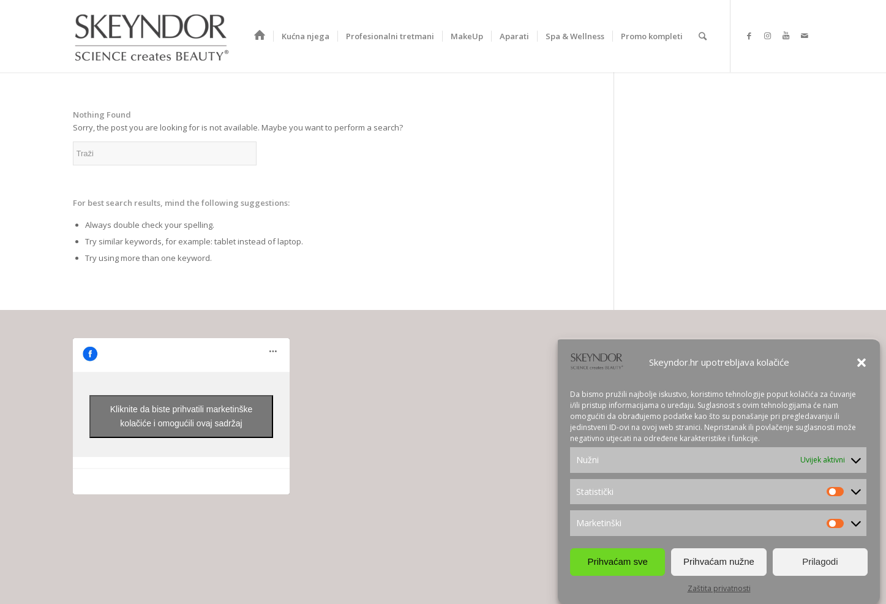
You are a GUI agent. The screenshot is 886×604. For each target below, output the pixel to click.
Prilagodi (820, 561)
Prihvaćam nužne (718, 561)
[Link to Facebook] (749, 35)
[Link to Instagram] (768, 35)
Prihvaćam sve (617, 561)
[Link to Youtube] (786, 35)
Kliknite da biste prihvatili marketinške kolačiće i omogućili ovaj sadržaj (181, 416)
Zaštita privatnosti (719, 588)
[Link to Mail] (804, 35)
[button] (861, 363)
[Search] (703, 36)
